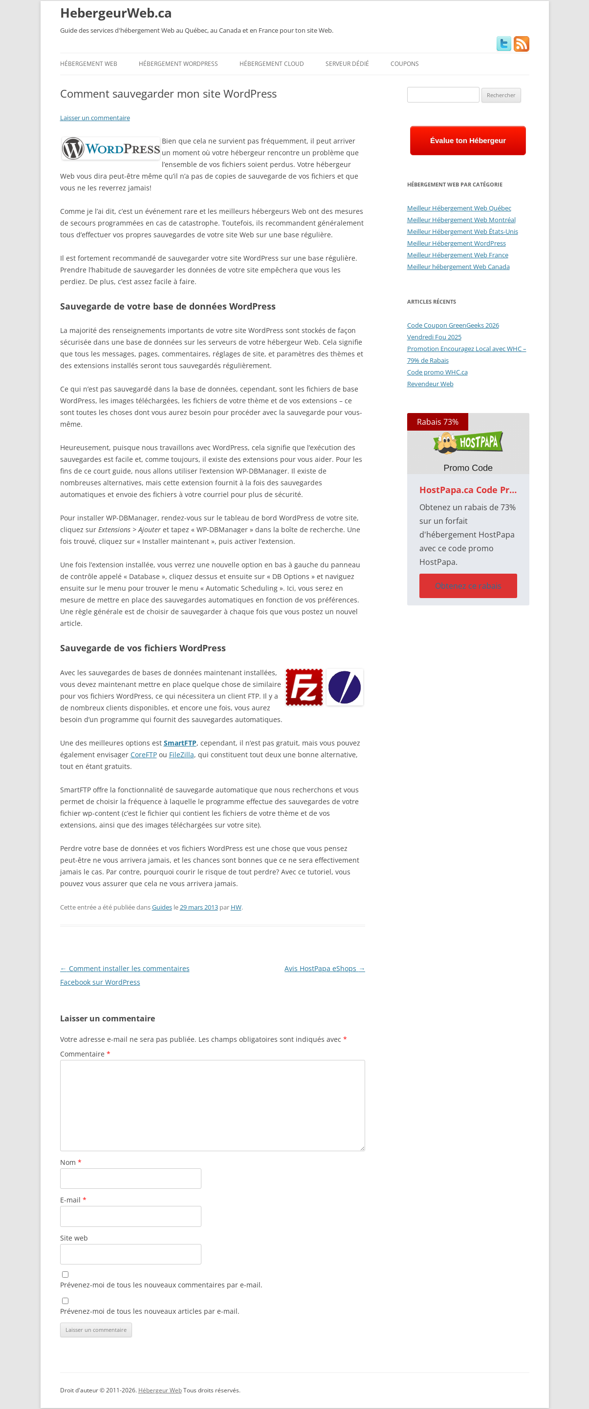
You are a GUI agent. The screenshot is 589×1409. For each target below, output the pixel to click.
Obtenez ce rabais (468, 585)
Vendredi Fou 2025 (434, 336)
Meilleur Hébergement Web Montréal (461, 219)
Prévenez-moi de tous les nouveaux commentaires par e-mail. (161, 1284)
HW (236, 907)
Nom (71, 1162)
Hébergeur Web (160, 1390)
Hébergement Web (88, 64)
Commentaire (85, 1053)
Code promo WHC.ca (437, 372)
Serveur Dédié (347, 64)
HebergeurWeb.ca (116, 12)
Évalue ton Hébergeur (468, 140)
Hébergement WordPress (178, 64)
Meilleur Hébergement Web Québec (459, 208)
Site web (74, 1238)
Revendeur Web (430, 383)
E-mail (73, 1199)
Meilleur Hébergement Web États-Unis (462, 231)
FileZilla (181, 754)
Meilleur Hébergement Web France (457, 254)
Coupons (405, 64)
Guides (162, 907)
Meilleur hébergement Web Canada (458, 266)
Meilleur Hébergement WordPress (456, 243)
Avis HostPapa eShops (324, 968)
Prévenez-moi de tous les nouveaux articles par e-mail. (150, 1311)
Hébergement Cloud (272, 64)
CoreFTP (144, 754)
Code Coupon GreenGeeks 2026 (453, 325)
